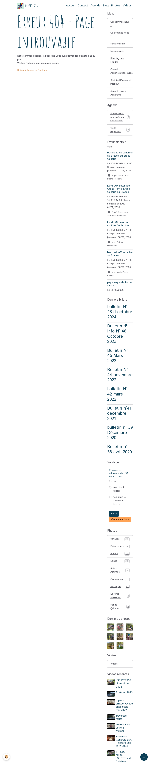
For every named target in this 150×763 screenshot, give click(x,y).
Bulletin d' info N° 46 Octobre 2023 (117, 334)
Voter (114, 513)
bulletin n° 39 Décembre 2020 (120, 432)
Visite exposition (120, 129)
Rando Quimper (120, 606)
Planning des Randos (117, 60)
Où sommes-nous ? (119, 34)
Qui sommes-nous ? (119, 23)
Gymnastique (120, 579)
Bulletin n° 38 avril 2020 (119, 449)
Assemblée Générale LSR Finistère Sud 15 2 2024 (124, 741)
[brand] (27, 6)
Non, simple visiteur (119, 489)
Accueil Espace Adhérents (118, 93)
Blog (106, 6)
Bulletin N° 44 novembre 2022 (120, 375)
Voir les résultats (120, 519)
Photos (115, 6)
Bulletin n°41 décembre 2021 (119, 413)
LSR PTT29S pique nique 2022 (123, 683)
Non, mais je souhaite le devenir (119, 500)
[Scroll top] (144, 757)
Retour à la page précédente (32, 70)
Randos (120, 554)
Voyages (120, 539)
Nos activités (117, 51)
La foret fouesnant (120, 595)
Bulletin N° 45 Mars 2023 (117, 355)
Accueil (70, 6)
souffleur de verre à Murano (123, 728)
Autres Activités (120, 570)
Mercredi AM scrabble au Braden (119, 253)
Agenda (95, 6)
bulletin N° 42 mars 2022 (117, 394)
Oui (114, 481)
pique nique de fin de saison (119, 283)
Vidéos (127, 6)
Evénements (120, 546)
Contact (83, 6)
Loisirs (120, 561)
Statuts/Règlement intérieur (120, 82)
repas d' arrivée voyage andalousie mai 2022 (124, 705)
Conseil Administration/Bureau (121, 71)
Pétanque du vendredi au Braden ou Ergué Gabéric (120, 156)
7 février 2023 (124, 692)
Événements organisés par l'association (120, 117)
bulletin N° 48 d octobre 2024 (119, 312)
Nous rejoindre (118, 44)
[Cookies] (6, 756)
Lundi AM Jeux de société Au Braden (118, 224)
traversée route (121, 717)
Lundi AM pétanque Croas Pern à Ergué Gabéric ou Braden (118, 189)
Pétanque (120, 586)
